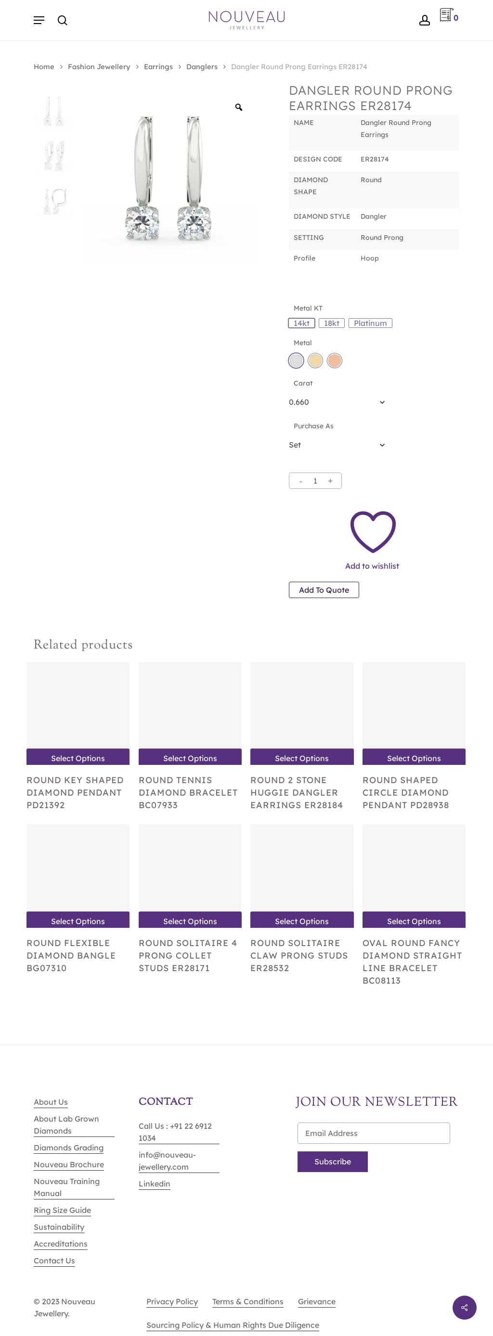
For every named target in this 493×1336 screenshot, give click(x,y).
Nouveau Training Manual (67, 1187)
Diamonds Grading (69, 1147)
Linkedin (154, 1183)
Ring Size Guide (62, 1210)
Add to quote (324, 590)
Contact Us (54, 1260)
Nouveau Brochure (69, 1164)
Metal (303, 342)
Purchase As (314, 426)
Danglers (202, 66)
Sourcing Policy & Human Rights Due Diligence (232, 1325)
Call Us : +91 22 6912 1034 (175, 1132)
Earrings (158, 66)
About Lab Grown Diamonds (66, 1125)
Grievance (317, 1301)
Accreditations (61, 1244)
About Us (51, 1102)
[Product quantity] (315, 480)
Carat (303, 383)
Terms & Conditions (248, 1301)
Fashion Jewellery (99, 66)
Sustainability (59, 1227)
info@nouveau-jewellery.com (167, 1161)
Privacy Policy (172, 1301)
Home (44, 66)
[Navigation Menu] (39, 20)
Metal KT (308, 308)
